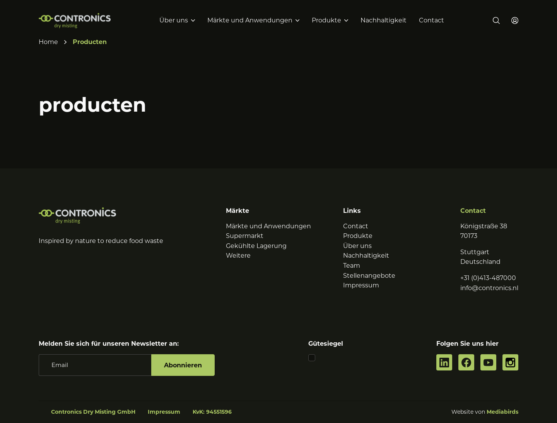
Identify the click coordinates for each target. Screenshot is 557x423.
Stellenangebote (369, 275)
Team (351, 265)
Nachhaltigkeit (384, 20)
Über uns (173, 20)
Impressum (361, 285)
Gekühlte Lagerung (256, 246)
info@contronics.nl (489, 288)
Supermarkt (244, 236)
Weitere (238, 255)
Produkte (326, 20)
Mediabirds (502, 411)
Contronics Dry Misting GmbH (93, 411)
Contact (431, 20)
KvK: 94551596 (212, 411)
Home (48, 42)
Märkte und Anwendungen (249, 20)
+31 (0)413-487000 (488, 278)
